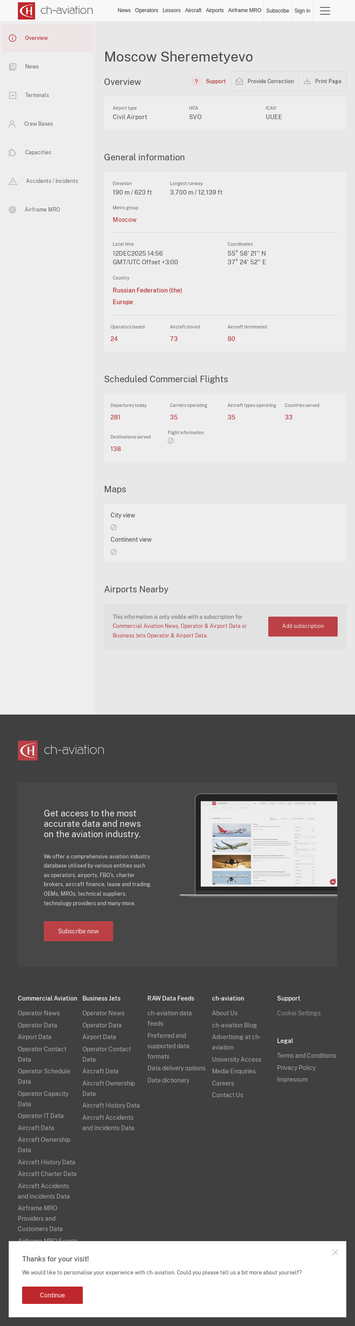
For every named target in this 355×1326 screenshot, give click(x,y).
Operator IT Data (41, 1115)
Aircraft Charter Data (47, 1173)
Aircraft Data (36, 1127)
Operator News (39, 1013)
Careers (223, 1083)
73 (174, 338)
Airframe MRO (244, 10)
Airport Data (35, 1037)
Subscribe (277, 11)
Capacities (30, 152)
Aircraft (193, 10)
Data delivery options (176, 1068)
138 (116, 448)
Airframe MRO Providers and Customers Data (40, 1218)
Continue (52, 1295)
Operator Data (37, 1025)
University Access (236, 1059)
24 (114, 338)
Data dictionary (168, 1080)
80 (231, 338)
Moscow (125, 219)
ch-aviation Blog (234, 1025)
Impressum (292, 1079)
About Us (225, 1013)
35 (174, 417)
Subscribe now (78, 931)
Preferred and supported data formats (168, 1046)
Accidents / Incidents (43, 181)
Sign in (302, 11)
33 (289, 417)
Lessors (172, 10)
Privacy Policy (296, 1067)
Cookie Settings (299, 1013)
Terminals (29, 95)
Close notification (335, 1252)
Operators (146, 10)
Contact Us (227, 1095)
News (124, 10)
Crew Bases (31, 124)
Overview (28, 38)
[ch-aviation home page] (55, 11)
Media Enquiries (234, 1071)
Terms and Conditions (306, 1055)
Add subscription (303, 626)
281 (116, 417)
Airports (215, 10)
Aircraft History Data (46, 1162)
